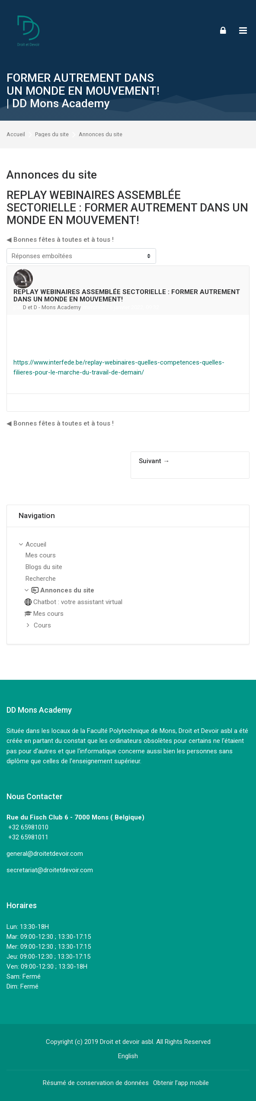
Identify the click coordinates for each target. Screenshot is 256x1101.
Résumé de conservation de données (96, 1083)
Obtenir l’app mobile (181, 1083)
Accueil (15, 135)
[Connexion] (223, 30)
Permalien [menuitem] (230, 402)
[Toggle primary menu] (243, 30)
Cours (42, 625)
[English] (128, 1056)
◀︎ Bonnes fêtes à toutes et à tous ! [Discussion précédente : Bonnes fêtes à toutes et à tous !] (60, 239)
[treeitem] (128, 585)
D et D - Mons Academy (51, 307)
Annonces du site (100, 135)
